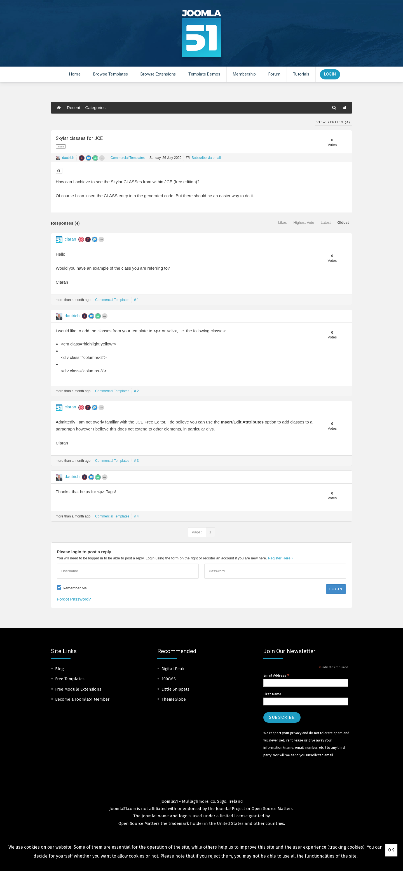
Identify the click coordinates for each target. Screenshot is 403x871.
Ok (391, 850)
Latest (326, 222)
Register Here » (280, 558)
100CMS (168, 678)
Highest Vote (303, 222)
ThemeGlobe (173, 699)
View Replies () (333, 122)
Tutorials (301, 74)
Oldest (343, 222)
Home (75, 74)
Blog (59, 668)
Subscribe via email (203, 158)
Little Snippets (175, 689)
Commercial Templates (128, 158)
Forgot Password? (74, 599)
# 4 (136, 516)
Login (330, 74)
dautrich (68, 158)
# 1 (136, 300)
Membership (244, 74)
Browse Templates (110, 74)
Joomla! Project (230, 808)
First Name (272, 694)
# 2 (136, 391)
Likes (282, 222)
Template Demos (204, 74)
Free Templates (70, 678)
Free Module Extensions (78, 689)
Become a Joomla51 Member (82, 699)
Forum (274, 74)
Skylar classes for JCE (79, 138)
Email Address (276, 675)
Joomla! (149, 815)
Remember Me (75, 588)
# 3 (136, 461)
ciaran (70, 239)
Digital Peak (172, 668)
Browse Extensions (158, 74)
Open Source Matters (272, 808)
